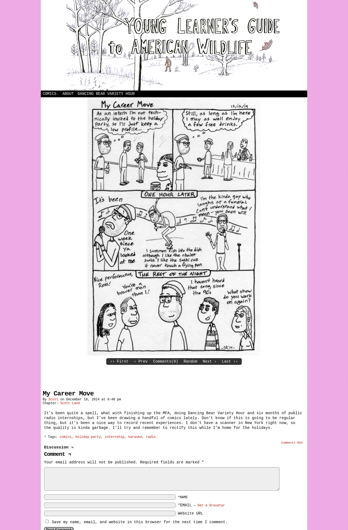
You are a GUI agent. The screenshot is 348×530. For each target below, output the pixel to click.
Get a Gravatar (211, 505)
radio (151, 437)
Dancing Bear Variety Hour (106, 94)
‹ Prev (140, 361)
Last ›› (230, 361)
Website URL (190, 513)
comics (66, 437)
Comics (51, 94)
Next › (209, 361)
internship (114, 437)
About (68, 94)
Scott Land (70, 403)
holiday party (88, 437)
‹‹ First (119, 361)
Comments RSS (292, 442)
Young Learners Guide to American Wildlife (174, 45)
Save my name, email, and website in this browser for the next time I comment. (140, 522)
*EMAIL (201, 505)
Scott (53, 399)
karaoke (135, 437)
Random (190, 361)
